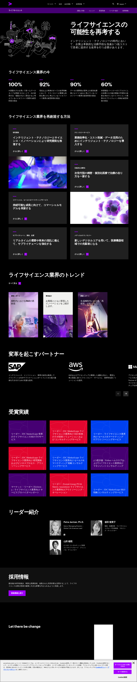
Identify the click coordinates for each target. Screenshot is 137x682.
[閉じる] (133, 663)
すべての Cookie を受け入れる (122, 665)
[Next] (125, 393)
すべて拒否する (123, 671)
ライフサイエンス (15, 10)
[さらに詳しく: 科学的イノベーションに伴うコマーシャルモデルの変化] (38, 208)
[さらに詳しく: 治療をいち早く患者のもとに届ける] (38, 243)
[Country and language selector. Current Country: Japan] (122, 3)
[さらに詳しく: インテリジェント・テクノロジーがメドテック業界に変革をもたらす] (99, 243)
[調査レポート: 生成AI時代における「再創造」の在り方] (92, 314)
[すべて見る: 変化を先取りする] (15, 283)
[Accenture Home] (15, 4)
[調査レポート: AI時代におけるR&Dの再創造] (23, 314)
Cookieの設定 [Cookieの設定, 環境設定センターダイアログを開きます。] (122, 677)
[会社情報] (69, 4)
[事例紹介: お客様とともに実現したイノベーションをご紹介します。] (58, 314)
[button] (17, 593)
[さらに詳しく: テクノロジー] (99, 140)
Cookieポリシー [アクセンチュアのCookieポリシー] (101, 667)
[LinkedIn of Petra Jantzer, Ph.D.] (64, 534)
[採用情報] (80, 4)
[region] (68, 671)
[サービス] (52, 4)
